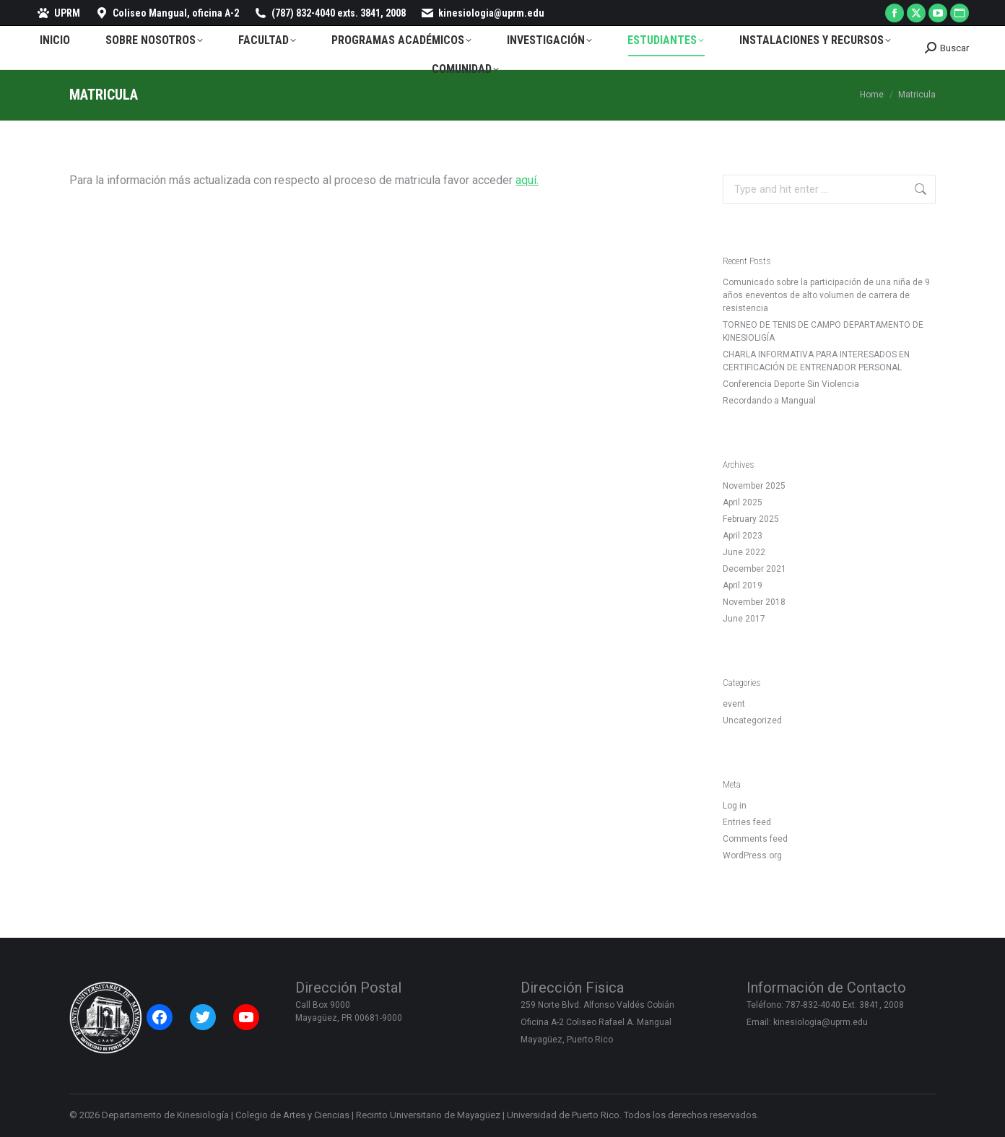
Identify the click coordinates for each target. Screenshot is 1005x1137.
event (734, 704)
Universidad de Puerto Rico (563, 1115)
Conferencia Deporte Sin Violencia (791, 384)
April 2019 (742, 585)
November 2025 (754, 486)
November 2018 (754, 602)
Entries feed (747, 822)
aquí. (527, 180)
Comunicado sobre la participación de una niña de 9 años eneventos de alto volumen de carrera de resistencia (826, 295)
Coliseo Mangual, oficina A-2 (167, 13)
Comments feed (755, 839)
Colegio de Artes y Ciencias (292, 1115)
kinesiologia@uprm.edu (482, 13)
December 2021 (754, 569)
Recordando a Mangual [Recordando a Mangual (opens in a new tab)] (769, 401)
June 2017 (744, 619)
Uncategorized (752, 720)
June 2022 (744, 552)
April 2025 (742, 502)
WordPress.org (752, 855)
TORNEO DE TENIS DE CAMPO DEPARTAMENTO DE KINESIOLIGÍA (823, 331)
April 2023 (742, 536)
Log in (735, 806)
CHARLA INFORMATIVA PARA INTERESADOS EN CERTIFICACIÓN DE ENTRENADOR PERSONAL (816, 361)
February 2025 (751, 519)
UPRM (58, 13)
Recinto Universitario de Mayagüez (428, 1115)
